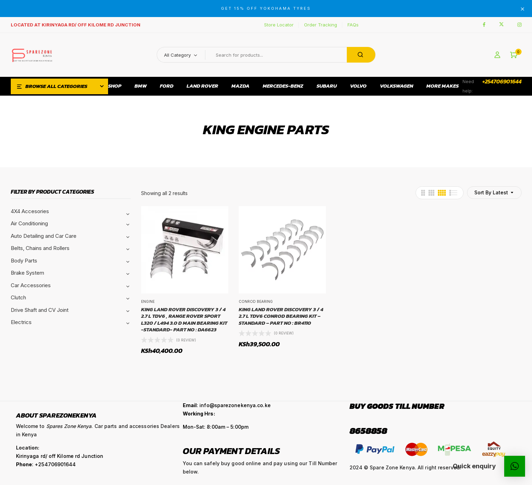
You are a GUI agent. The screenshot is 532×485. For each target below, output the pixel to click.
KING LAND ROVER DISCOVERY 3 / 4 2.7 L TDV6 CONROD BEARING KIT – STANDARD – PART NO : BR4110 (281, 316)
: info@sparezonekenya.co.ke (227, 405)
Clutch (18, 297)
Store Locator (279, 24)
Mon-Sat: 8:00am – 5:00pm (215, 427)
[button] (513, 55)
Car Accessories (31, 285)
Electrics (21, 322)
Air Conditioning (29, 223)
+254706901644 (502, 81)
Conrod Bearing (256, 301)
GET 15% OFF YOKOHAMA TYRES (266, 8)
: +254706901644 (46, 464)
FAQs (353, 24)
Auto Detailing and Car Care (43, 236)
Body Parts (24, 260)
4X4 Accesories (30, 211)
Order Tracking (320, 24)
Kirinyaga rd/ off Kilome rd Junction (60, 456)
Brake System (27, 272)
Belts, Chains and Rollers (40, 248)
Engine (148, 301)
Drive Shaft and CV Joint (39, 310)
